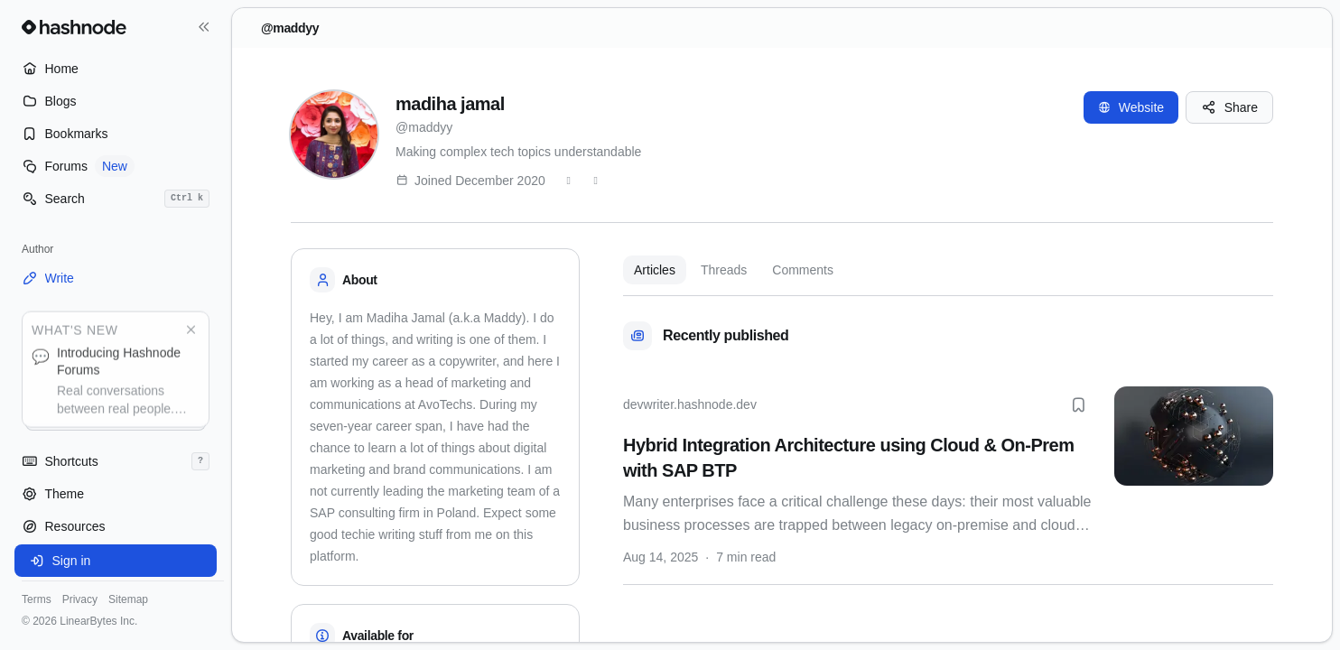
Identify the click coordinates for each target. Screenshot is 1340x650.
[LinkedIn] (596, 180)
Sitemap (128, 599)
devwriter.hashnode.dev (690, 404)
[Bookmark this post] (1078, 404)
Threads (724, 270)
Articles (654, 270)
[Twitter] (569, 180)
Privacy (80, 599)
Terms (36, 599)
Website (1131, 107)
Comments (802, 270)
